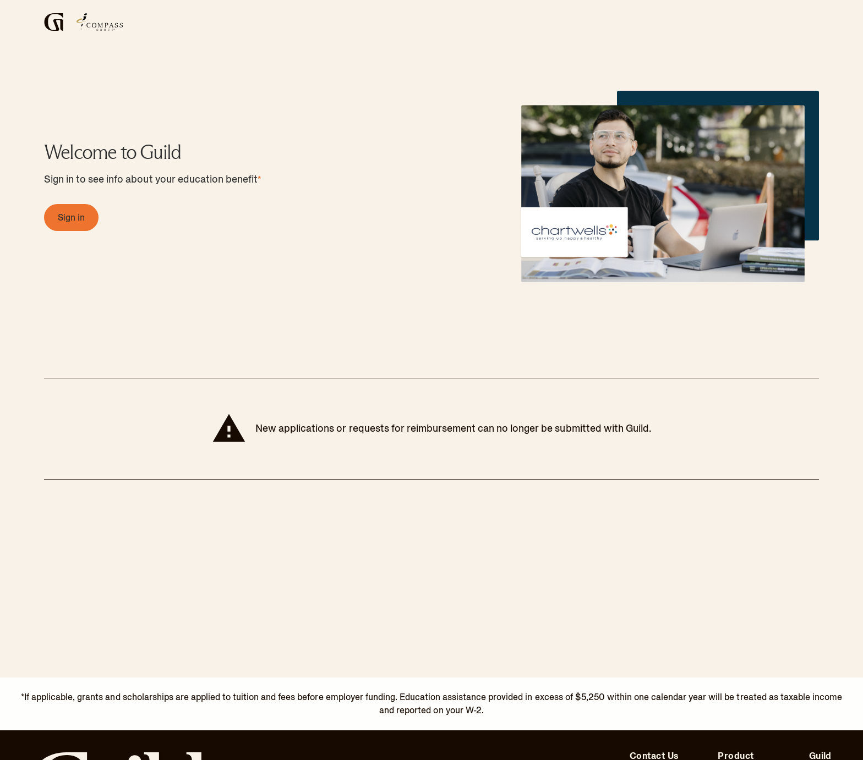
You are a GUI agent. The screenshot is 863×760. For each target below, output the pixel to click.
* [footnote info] (259, 180)
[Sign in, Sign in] (71, 217)
